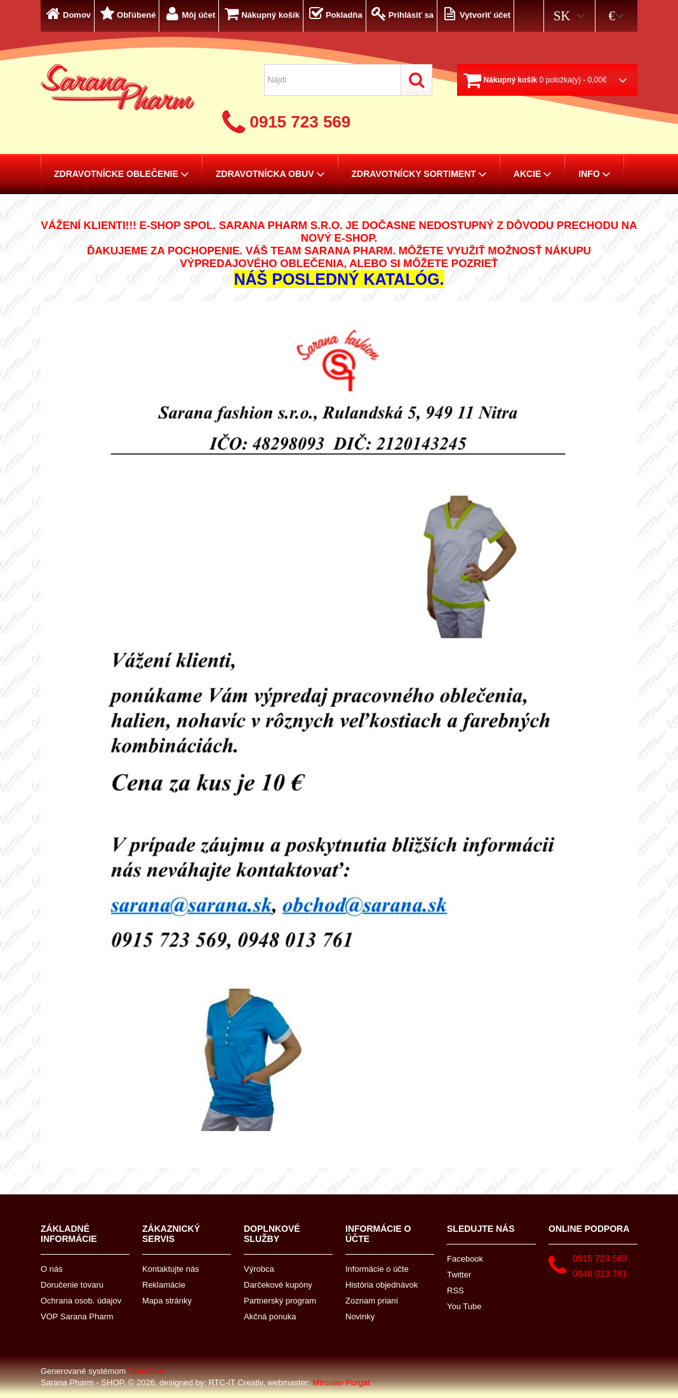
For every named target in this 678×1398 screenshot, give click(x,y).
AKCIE (533, 174)
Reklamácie (163, 1285)
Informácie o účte (377, 1269)
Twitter (459, 1274)
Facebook (465, 1259)
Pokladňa (334, 14)
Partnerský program (280, 1300)
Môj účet (189, 14)
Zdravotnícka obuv (270, 174)
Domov (67, 14)
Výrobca (259, 1269)
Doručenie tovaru (72, 1285)
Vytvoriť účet (475, 14)
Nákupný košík (261, 14)
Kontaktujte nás (170, 1269)
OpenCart (146, 1371)
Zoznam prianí (371, 1300)
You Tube (464, 1306)
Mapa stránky (167, 1300)
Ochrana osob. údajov (81, 1300)
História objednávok (381, 1285)
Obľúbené (127, 14)
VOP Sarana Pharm (77, 1316)
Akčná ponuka (270, 1316)
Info (594, 174)
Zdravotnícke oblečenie (121, 174)
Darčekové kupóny (278, 1285)
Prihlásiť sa (401, 14)
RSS (455, 1290)
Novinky (360, 1316)
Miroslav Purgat (340, 1382)
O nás (52, 1269)
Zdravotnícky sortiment (419, 174)
